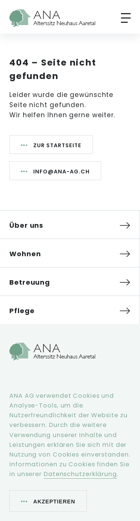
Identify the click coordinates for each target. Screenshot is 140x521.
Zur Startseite (57, 145)
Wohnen (25, 253)
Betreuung (29, 282)
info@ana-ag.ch (61, 171)
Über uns (26, 225)
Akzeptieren (54, 502)
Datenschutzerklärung (80, 474)
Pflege (21, 310)
